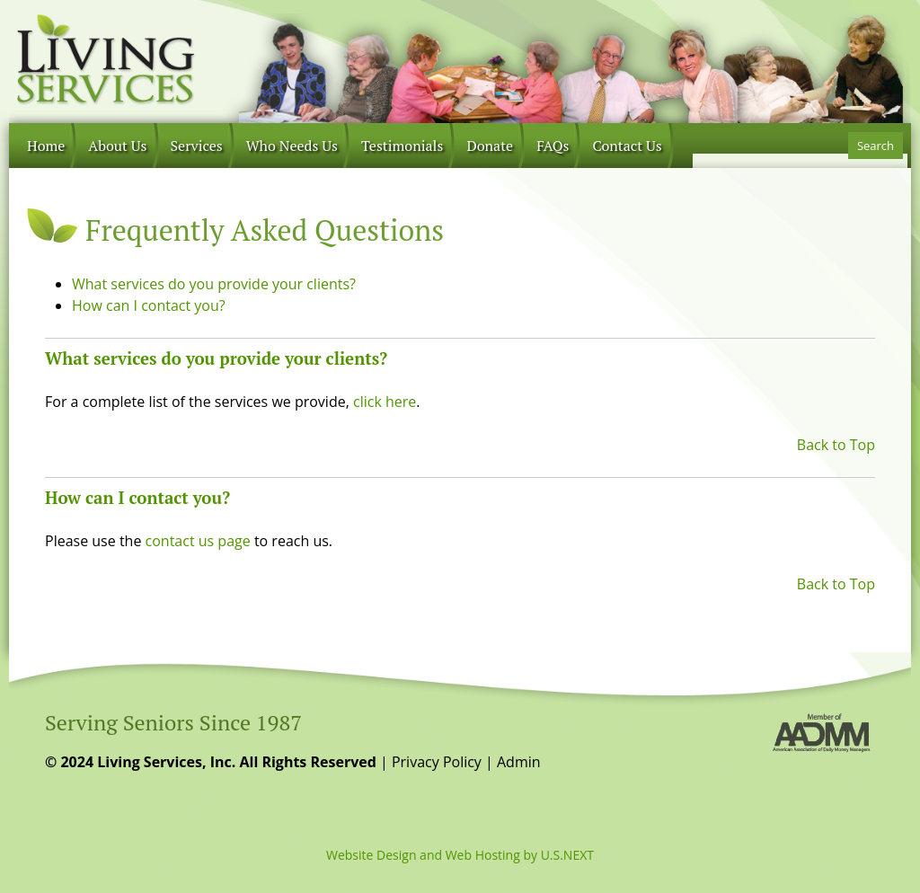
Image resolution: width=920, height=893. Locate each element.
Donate (489, 145)
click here (384, 401)
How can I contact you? (149, 305)
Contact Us (626, 145)
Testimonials (402, 145)
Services (197, 145)
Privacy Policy (437, 762)
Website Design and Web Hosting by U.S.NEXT (460, 854)
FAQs (552, 145)
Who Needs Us (292, 145)
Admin (519, 762)
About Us (117, 145)
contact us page (198, 541)
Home (46, 145)
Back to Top (836, 445)
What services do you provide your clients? (214, 284)
